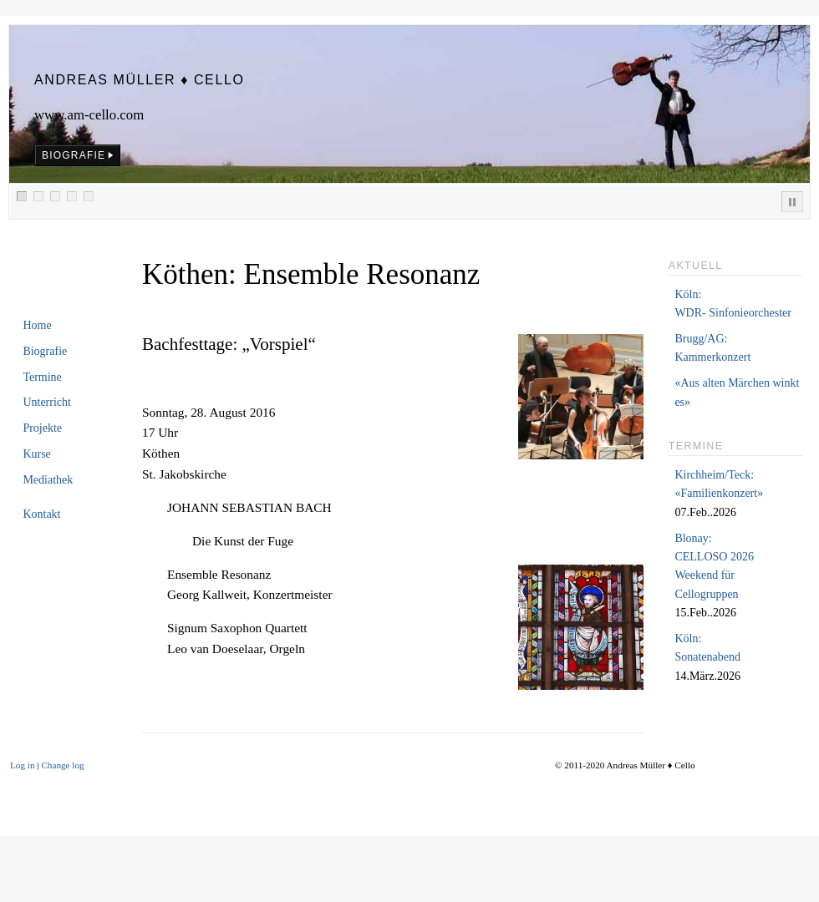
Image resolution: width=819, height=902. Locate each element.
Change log (62, 765)
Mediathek (48, 480)
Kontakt (41, 514)
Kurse (36, 454)
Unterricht (47, 402)
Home (37, 325)
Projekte (42, 428)
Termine (42, 377)
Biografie (45, 351)
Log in (22, 765)
